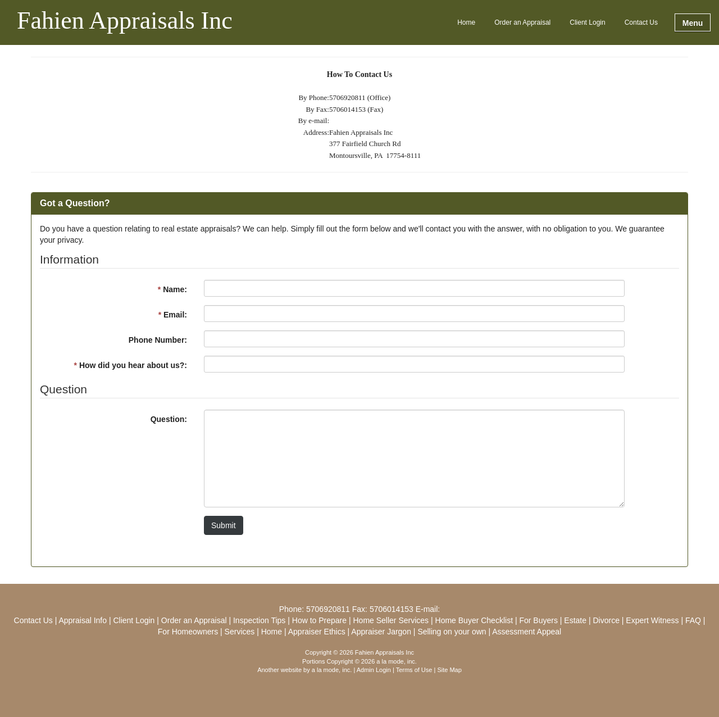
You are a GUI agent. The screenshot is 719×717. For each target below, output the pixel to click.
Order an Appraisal (522, 22)
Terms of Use (414, 669)
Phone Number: (158, 339)
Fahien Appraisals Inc (125, 21)
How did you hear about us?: (130, 365)
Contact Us (641, 22)
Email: (172, 314)
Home (466, 22)
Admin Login (374, 669)
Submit (223, 525)
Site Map (449, 669)
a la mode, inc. (332, 669)
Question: (169, 419)
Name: (172, 289)
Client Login (587, 22)
